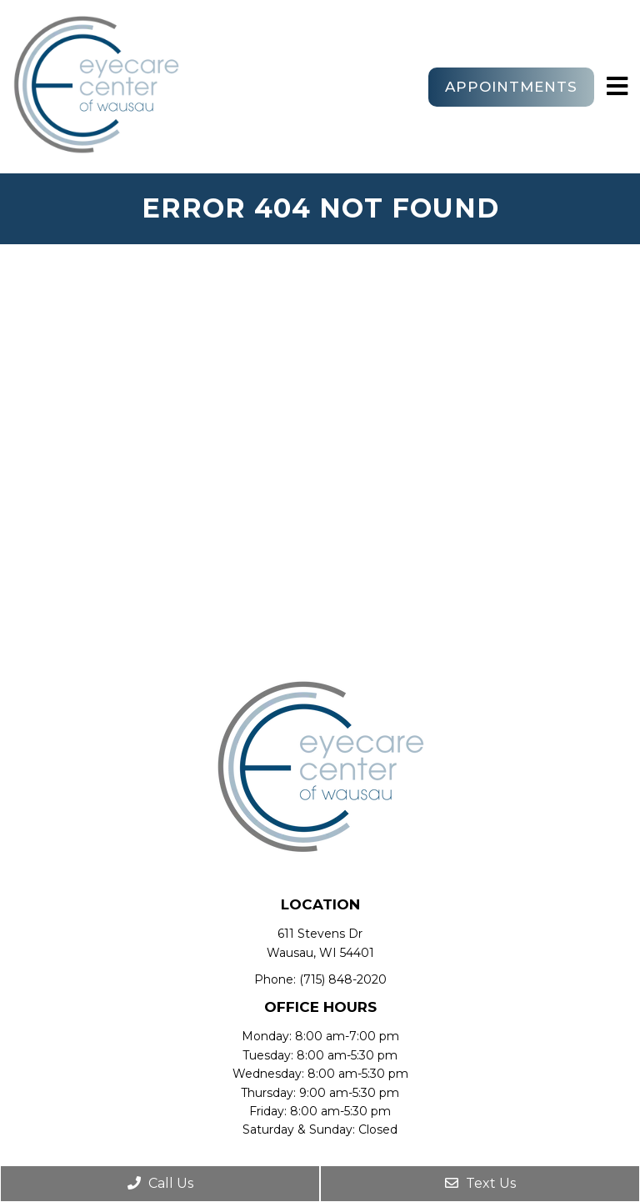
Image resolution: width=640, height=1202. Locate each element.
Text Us (480, 1183)
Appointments (511, 86)
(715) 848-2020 (343, 979)
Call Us (160, 1183)
